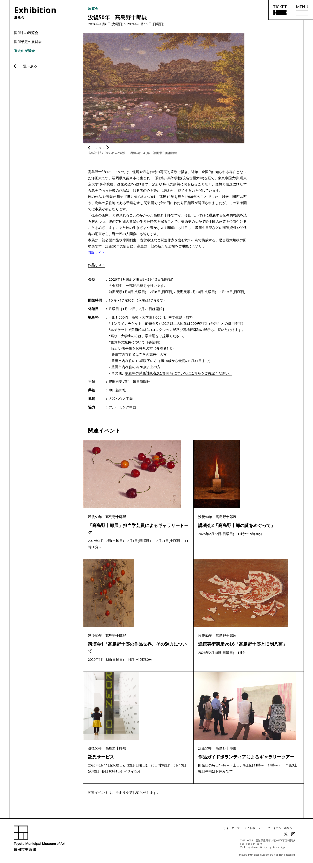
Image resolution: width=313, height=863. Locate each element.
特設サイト (96, 252)
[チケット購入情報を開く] (279, 10)
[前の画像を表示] (89, 147)
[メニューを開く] (302, 10)
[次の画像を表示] (107, 147)
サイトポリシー (253, 829)
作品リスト (96, 264)
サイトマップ (231, 829)
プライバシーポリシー (281, 829)
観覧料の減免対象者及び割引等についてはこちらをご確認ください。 (178, 373)
